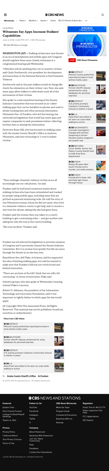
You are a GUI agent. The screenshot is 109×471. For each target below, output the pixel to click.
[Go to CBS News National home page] (54, 14)
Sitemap (59, 423)
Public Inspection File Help (92, 411)
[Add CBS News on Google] (16, 45)
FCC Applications (91, 416)
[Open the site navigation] (21, 15)
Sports (44, 20)
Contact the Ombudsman (40, 452)
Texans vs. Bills (9, 420)
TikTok (32, 419)
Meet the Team (63, 407)
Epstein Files (8, 407)
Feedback (33, 448)
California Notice (10, 436)
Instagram (33, 415)
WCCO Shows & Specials (70, 20)
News (23, 20)
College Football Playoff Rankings (13, 415)
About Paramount (37, 432)
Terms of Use (8, 443)
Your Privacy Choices (12, 439)
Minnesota (9, 20)
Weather (33, 20)
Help (31, 445)
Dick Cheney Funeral (12, 411)
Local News (8, 28)
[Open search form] (102, 14)
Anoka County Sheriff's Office (21, 376)
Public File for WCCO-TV (94, 407)
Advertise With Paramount (41, 436)
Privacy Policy (9, 432)
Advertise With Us (64, 419)
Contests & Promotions (66, 415)
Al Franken (43, 376)
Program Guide (63, 411)
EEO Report (88, 420)
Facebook (33, 411)
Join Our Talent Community (36, 440)
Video (53, 20)
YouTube (33, 407)
